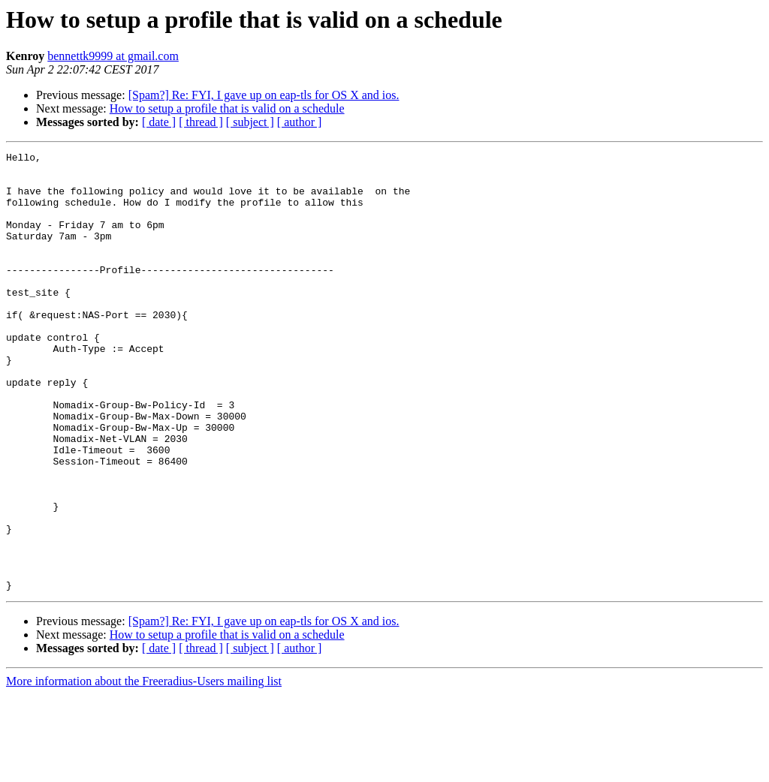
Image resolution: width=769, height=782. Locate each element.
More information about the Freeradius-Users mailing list (144, 768)
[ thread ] (201, 122)
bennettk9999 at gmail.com (113, 56)
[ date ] (159, 122)
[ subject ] (250, 122)
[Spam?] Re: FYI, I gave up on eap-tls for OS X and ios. (264, 95)
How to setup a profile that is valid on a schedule (227, 108)
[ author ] (299, 122)
